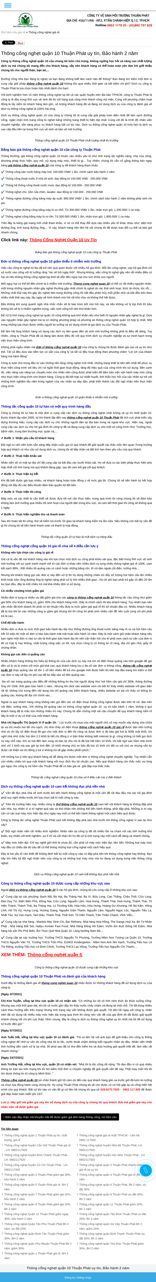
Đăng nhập (84, 1277)
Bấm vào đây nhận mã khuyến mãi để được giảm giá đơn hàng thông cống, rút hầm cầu (60, 1117)
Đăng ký (70, 1277)
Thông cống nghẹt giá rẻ (44, 32)
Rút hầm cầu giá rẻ (13, 32)
